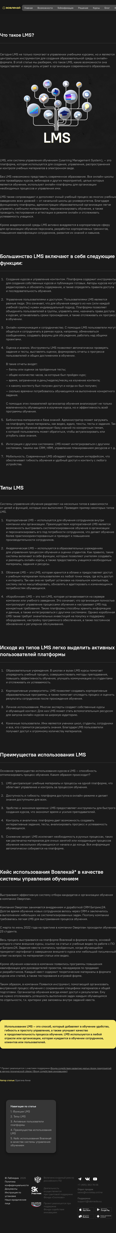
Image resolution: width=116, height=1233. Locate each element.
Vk (87, 1179)
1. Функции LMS (20, 1111)
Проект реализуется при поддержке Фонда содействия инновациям (57, 1208)
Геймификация (65, 7)
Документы (11, 1188)
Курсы (96, 7)
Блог (107, 7)
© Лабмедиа (12, 1177)
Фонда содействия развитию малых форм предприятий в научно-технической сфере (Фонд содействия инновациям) (55, 1070)
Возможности (45, 7)
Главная (28, 7)
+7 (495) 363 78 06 (88, 1184)
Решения (83, 7)
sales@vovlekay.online (90, 1192)
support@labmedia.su (90, 1201)
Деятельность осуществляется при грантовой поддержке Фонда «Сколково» (58, 1193)
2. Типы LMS (18, 1116)
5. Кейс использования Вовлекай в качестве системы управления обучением (31, 1142)
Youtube (95, 1179)
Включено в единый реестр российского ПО (59, 1179)
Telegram (79, 1179)
